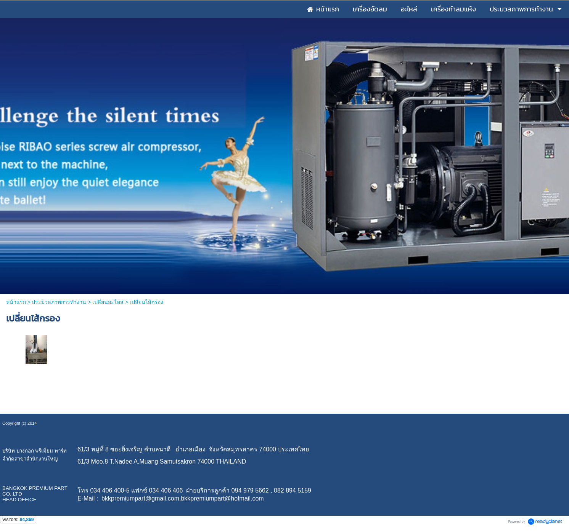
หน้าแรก (16, 302)
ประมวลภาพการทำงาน (59, 302)
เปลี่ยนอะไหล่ (108, 302)
